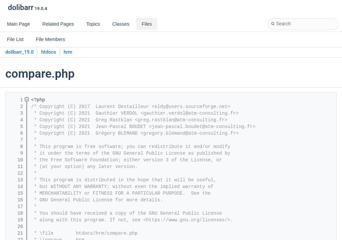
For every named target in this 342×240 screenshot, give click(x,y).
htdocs (48, 52)
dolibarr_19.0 (19, 52)
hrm (68, 52)
